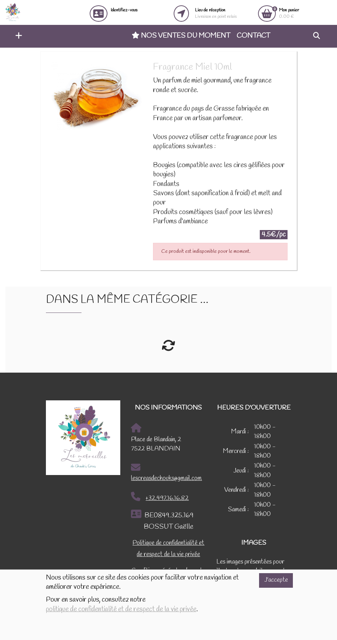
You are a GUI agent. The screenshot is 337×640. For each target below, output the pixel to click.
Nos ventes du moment (181, 36)
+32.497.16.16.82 (160, 497)
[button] (17, 36)
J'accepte (276, 580)
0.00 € (289, 13)
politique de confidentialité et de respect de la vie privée (121, 609)
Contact (253, 36)
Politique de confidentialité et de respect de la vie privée (168, 549)
